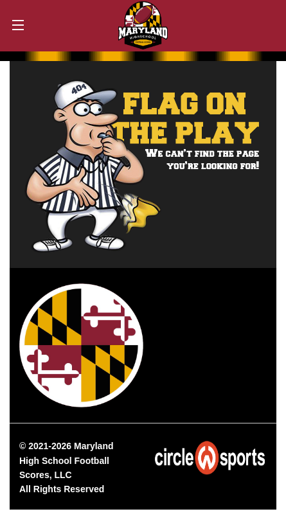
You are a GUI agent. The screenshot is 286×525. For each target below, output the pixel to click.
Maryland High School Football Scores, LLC (66, 460)
